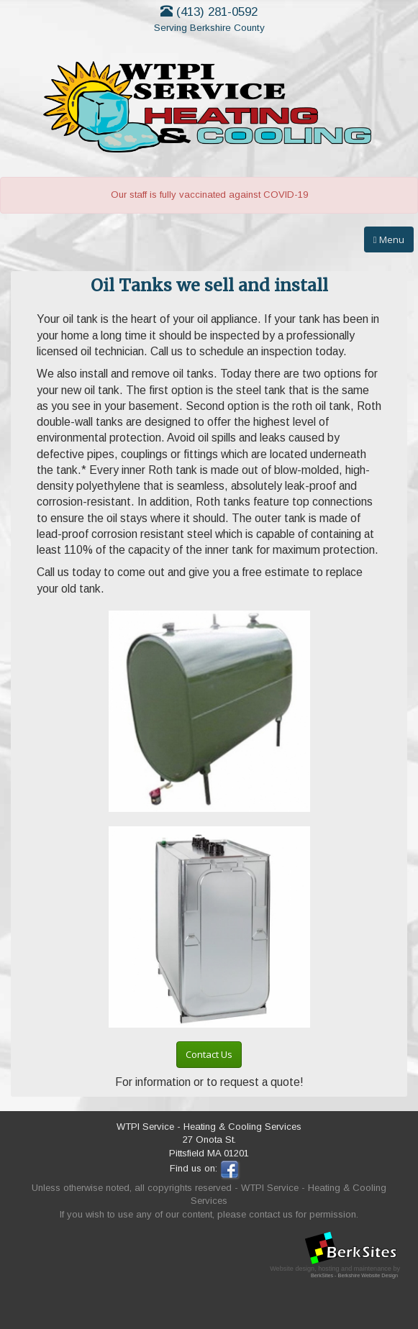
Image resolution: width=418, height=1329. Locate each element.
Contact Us (209, 1054)
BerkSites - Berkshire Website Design (354, 1275)
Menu (388, 239)
